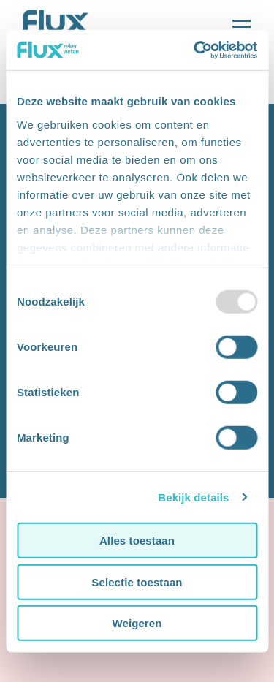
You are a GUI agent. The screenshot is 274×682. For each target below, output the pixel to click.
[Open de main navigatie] (241, 27)
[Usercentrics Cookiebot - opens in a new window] (195, 49)
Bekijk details (193, 496)
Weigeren (136, 623)
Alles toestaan (137, 540)
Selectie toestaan (136, 581)
